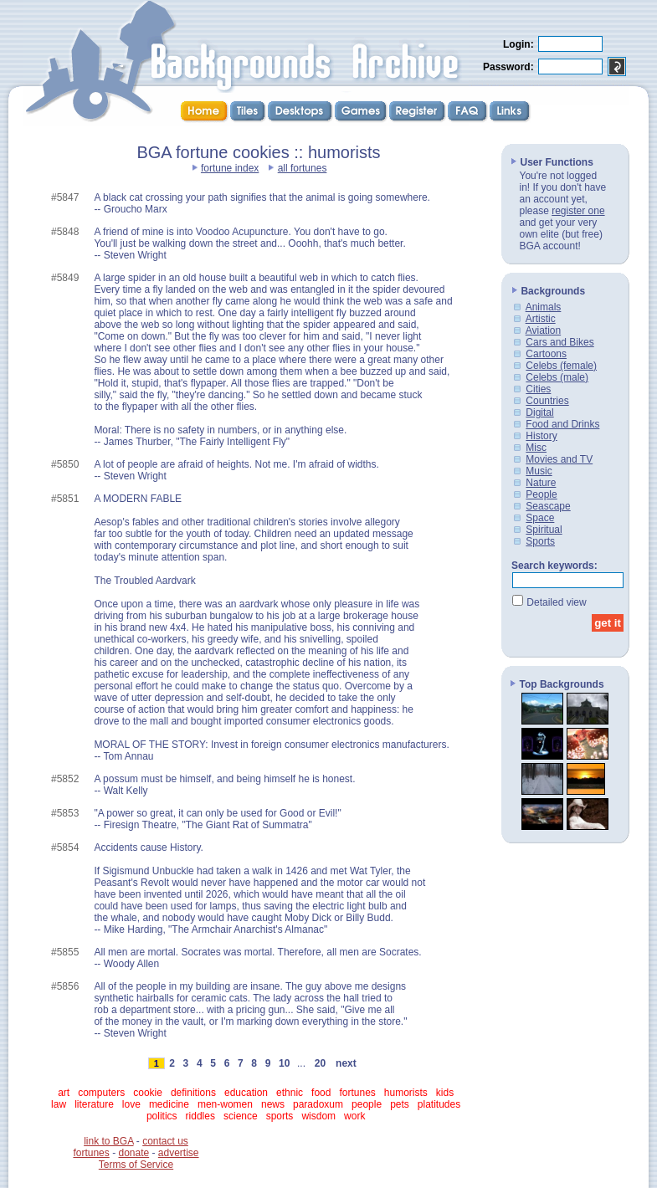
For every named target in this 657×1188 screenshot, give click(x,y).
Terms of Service (136, 1164)
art (63, 1092)
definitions (193, 1092)
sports (280, 1116)
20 (319, 1063)
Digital (539, 412)
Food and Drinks (562, 424)
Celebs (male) (557, 377)
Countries (547, 401)
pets (399, 1104)
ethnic (289, 1092)
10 (284, 1063)
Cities (538, 389)
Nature (541, 483)
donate (133, 1153)
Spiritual (544, 529)
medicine (169, 1104)
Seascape (548, 506)
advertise (178, 1153)
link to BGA (108, 1141)
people (367, 1104)
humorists (406, 1092)
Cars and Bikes (559, 342)
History (541, 436)
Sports (540, 541)
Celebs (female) (561, 365)
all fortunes (302, 168)
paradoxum (318, 1104)
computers (101, 1092)
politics (161, 1116)
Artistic (541, 319)
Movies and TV (559, 459)
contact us (165, 1141)
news (273, 1104)
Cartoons (546, 354)
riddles (200, 1116)
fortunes (357, 1092)
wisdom (318, 1116)
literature (94, 1104)
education (246, 1092)
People (541, 494)
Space (540, 518)
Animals (544, 307)
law (58, 1104)
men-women (225, 1104)
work (354, 1116)
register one (578, 211)
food (321, 1092)
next (346, 1063)
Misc (536, 447)
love (131, 1104)
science (240, 1116)
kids (445, 1092)
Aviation (543, 330)
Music (539, 471)
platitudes (439, 1104)
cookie (147, 1092)
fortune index (230, 168)
